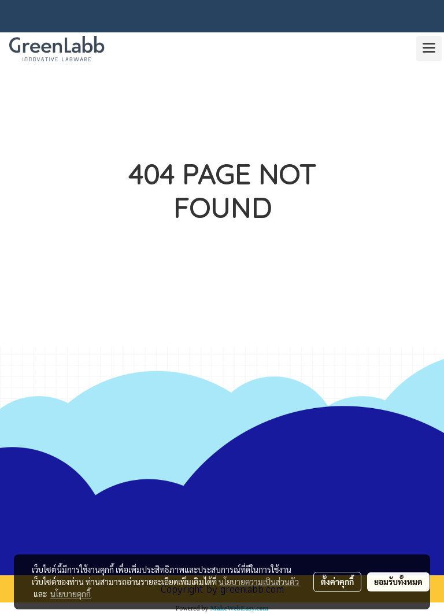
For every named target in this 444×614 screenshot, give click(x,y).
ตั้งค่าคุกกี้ (337, 581)
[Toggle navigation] (429, 48)
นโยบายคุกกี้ (70, 594)
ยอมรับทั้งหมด (398, 581)
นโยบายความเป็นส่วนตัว (259, 581)
